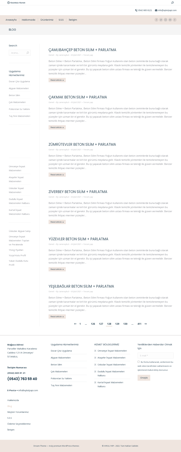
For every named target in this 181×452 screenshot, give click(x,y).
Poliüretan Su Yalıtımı (19, 109)
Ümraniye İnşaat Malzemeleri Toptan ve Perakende (19, 240)
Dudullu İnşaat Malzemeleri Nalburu (19, 201)
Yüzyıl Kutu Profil (17, 255)
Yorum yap (88, 55)
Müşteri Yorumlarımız (18, 411)
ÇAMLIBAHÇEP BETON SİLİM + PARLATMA (82, 49)
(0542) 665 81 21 (16, 372)
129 (117, 323)
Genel (51, 55)
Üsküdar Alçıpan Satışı (19, 231)
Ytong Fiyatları (16, 249)
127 (101, 323)
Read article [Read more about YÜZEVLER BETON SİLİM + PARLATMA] (57, 269)
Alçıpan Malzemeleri (19, 88)
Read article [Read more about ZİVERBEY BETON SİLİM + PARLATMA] (57, 222)
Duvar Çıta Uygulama (19, 81)
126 (93, 323)
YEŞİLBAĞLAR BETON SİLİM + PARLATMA (81, 286)
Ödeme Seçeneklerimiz (19, 423)
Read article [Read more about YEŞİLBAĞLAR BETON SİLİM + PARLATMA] (57, 316)
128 (109, 323)
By (62, 55)
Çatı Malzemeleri (17, 102)
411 (139, 323)
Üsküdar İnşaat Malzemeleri (16, 190)
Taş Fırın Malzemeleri (19, 115)
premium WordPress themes (66, 445)
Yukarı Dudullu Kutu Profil (18, 262)
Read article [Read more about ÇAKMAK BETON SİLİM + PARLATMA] (57, 127)
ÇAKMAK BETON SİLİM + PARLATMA (78, 97)
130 (125, 323)
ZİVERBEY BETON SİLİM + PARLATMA (78, 191)
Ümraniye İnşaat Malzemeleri (17, 168)
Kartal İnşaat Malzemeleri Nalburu (19, 211)
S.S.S (9, 417)
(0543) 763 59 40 (22, 378)
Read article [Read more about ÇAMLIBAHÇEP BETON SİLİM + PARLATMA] (57, 80)
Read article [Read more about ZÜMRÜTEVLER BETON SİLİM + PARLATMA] (57, 174)
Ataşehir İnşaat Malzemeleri (16, 179)
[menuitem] (11, 20)
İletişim (10, 429)
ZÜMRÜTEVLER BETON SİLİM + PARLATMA (82, 144)
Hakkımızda (13, 400)
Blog (9, 406)
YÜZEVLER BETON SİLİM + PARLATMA (78, 239)
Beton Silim (14, 95)
